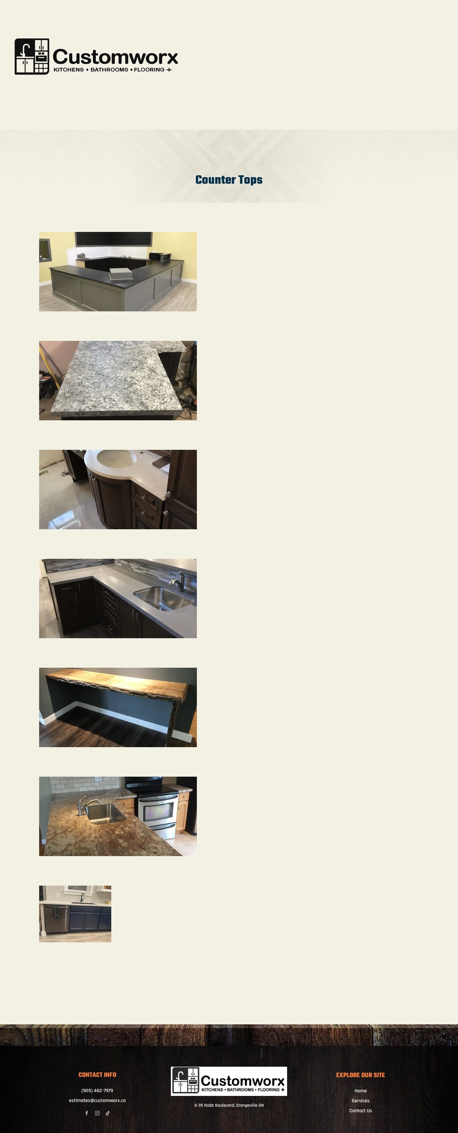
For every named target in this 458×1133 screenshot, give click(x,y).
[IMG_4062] (229, 1069)
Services (360, 1100)
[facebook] (86, 1113)
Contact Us (360, 1110)
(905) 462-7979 (97, 1090)
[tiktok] (107, 1113)
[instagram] (97, 1113)
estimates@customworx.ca (97, 1100)
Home (361, 1090)
